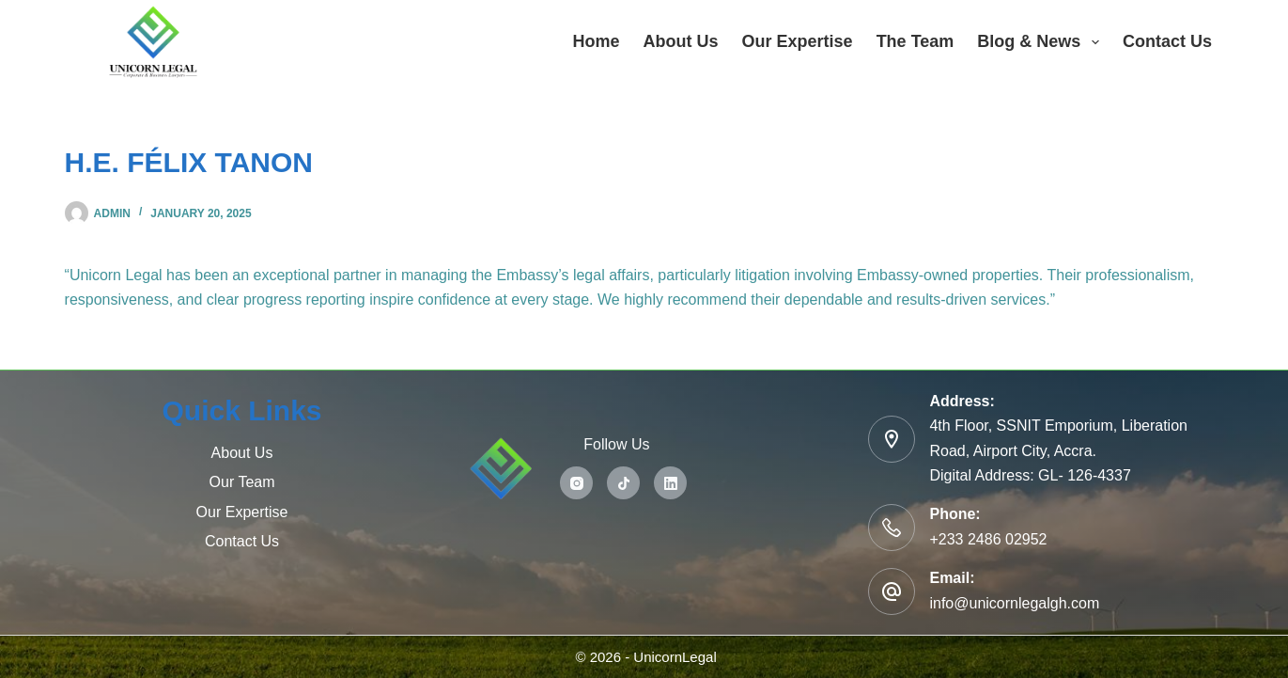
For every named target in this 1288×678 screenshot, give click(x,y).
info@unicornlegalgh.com (1014, 603)
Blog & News (1042, 42)
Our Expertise (797, 41)
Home (596, 41)
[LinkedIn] (670, 482)
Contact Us (1167, 41)
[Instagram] (576, 482)
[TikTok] (623, 482)
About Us (681, 41)
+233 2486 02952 (988, 539)
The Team (915, 41)
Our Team (242, 482)
